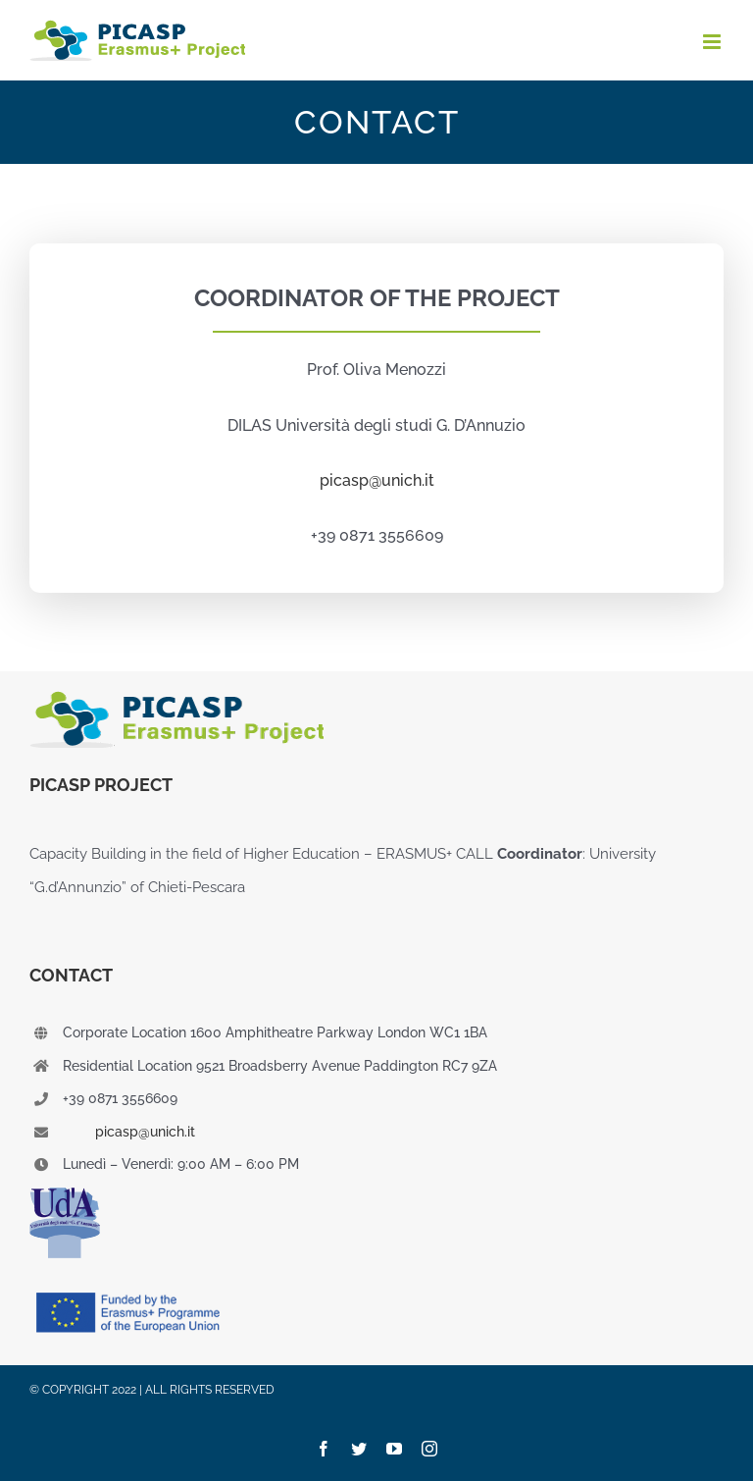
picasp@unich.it (145, 1131)
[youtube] (394, 1448)
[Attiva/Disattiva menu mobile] (713, 41)
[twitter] (359, 1448)
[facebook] (323, 1448)
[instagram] (429, 1448)
